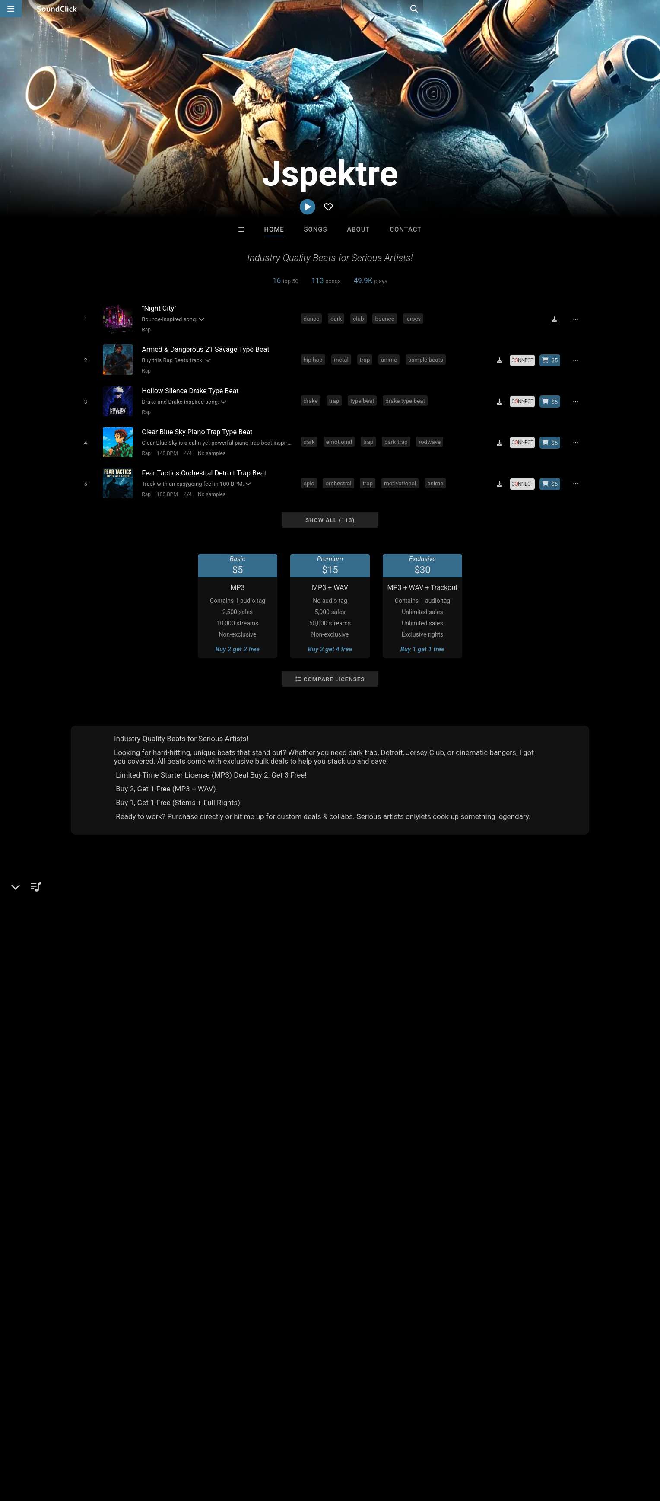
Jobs (124, 1449)
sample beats (426, 357)
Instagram (99, 949)
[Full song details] (578, 319)
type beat (363, 396)
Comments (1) (470, 874)
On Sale (357, 1307)
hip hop (314, 357)
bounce (386, 318)
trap (366, 357)
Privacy (212, 1449)
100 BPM (165, 487)
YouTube (97, 961)
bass (109, 1102)
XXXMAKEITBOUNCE (366, 1260)
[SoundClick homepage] (57, 9)
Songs (315, 229)
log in (508, 937)
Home (274, 229)
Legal (239, 1449)
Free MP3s (249, 1307)
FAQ (42, 1449)
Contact (406, 229)
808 (150, 1102)
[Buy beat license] (552, 358)
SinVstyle (223, 1260)
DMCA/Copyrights (167, 1449)
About (358, 229)
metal (342, 357)
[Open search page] (651, 8)
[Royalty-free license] (525, 358)
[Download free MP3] (557, 319)
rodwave (431, 436)
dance (313, 318)
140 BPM (165, 447)
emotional (340, 436)
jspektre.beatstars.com (118, 936)
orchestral (340, 475)
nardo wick (264, 1102)
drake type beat (407, 396)
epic (310, 475)
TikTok (94, 973)
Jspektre (88, 874)
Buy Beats (303, 1307)
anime (391, 357)
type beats (224, 1102)
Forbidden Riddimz (437, 1260)
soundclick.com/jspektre (120, 924)
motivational (401, 475)
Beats (94, 904)
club (360, 318)
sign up (476, 937)
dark (337, 318)
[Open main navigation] (11, 8)
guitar (296, 1102)
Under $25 (411, 1307)
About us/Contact (83, 1449)
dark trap (397, 436)
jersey (414, 318)
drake (312, 396)
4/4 (186, 447)
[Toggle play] (83, 318)
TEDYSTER (294, 1260)
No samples (210, 447)
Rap (144, 329)
